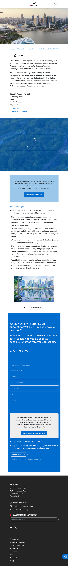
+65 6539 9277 (15, 109)
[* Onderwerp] (34, 388)
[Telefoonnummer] (34, 383)
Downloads (14, 558)
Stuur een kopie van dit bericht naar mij (28, 441)
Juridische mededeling (17, 542)
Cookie (12, 561)
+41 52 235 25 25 (18, 503)
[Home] (34, 4)
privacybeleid (48, 448)
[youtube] (11, 527)
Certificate (13, 551)
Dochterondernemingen (50, 49)
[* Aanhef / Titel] (34, 371)
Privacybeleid (14, 539)
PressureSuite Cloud (17, 545)
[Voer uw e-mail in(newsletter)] (34, 519)
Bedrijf (32, 49)
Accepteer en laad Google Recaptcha (34, 433)
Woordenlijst (14, 548)
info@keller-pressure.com (21, 506)
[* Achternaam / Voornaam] (34, 365)
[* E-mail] (34, 377)
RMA (11, 555)
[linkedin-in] (15, 527)
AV (11, 536)
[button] (66, 144)
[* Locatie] (34, 394)
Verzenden (18, 454)
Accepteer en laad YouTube (34, 194)
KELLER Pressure (18, 49)
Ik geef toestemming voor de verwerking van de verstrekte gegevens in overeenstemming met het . (35, 446)
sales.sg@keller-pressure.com (21, 111)
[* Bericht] (34, 404)
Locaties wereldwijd (19, 509)
